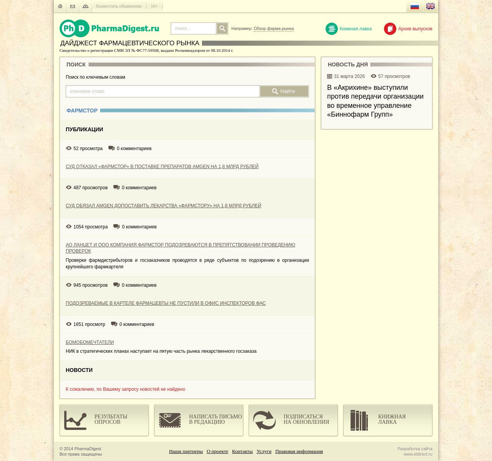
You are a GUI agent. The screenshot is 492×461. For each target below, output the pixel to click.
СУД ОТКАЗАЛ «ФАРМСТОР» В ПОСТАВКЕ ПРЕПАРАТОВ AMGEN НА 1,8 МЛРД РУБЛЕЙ (162, 166)
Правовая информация (299, 451)
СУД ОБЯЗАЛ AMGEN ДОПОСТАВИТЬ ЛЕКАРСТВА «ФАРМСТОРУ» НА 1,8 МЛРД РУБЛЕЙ (163, 205)
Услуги (264, 451)
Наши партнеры (186, 451)
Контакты (242, 451)
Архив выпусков (408, 29)
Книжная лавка (349, 29)
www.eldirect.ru (418, 454)
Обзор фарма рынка (274, 28)
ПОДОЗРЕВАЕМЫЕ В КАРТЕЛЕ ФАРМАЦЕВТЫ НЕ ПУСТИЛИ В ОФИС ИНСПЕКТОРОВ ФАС (166, 303)
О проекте (217, 451)
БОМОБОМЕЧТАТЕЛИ (90, 342)
